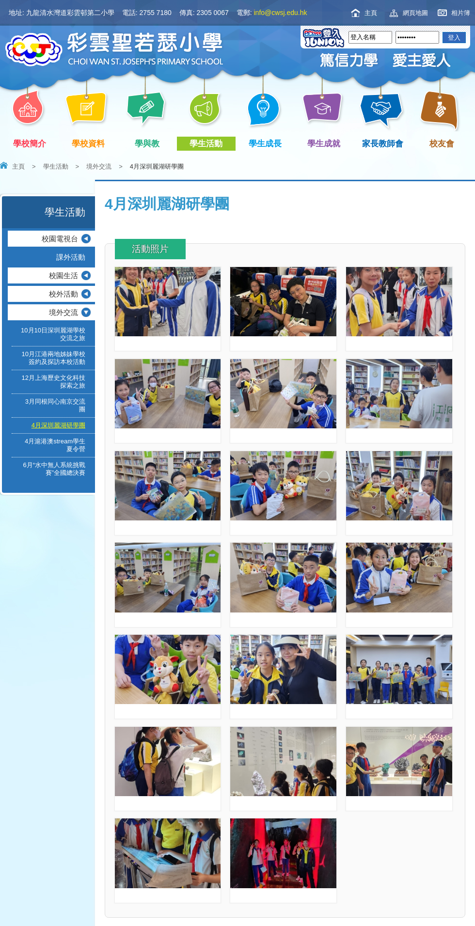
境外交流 (98, 166)
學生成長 (267, 144)
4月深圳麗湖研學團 (58, 425)
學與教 (149, 144)
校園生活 (63, 275)
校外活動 (63, 294)
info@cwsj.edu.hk (280, 12)
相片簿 (460, 12)
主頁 (370, 12)
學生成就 (326, 144)
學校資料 (90, 144)
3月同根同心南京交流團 (55, 405)
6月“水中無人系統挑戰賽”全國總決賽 (54, 468)
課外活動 (70, 257)
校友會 (440, 142)
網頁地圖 (415, 12)
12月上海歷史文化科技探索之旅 (53, 381)
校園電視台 (60, 239)
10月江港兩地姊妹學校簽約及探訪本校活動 (53, 357)
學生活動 (208, 144)
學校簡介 (31, 144)
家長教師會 (384, 144)
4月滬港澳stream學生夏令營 (55, 445)
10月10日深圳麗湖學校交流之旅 (53, 334)
